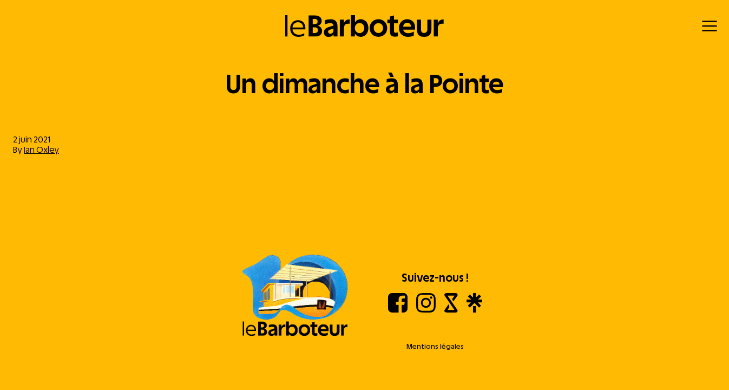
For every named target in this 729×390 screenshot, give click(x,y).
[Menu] (709, 26)
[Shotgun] (451, 309)
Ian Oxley (41, 150)
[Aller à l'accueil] (294, 296)
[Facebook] (398, 309)
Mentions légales (435, 346)
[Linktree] (474, 309)
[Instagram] (426, 309)
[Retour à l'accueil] (364, 26)
